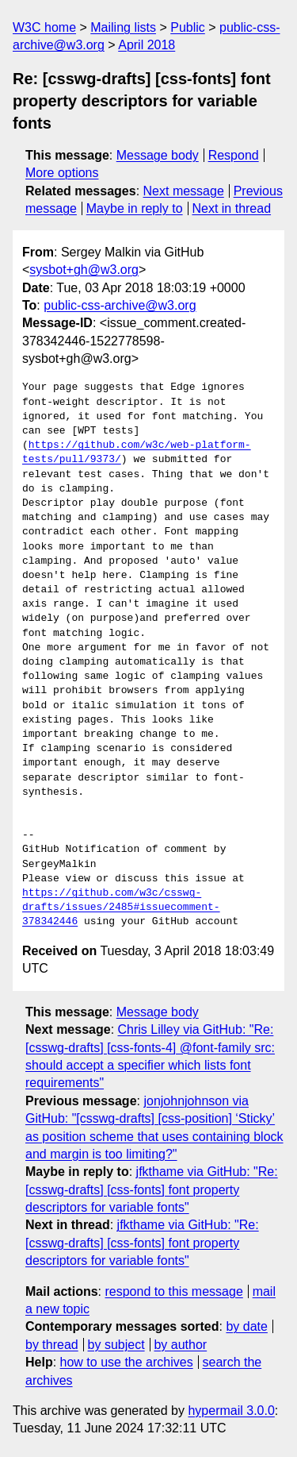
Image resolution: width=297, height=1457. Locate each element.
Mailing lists (123, 27)
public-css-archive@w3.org (120, 305)
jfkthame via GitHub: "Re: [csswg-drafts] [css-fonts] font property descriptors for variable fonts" (151, 1189)
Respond (233, 155)
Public (187, 27)
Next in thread (231, 208)
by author (180, 1344)
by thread (51, 1344)
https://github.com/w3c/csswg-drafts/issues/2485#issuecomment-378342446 (121, 907)
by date (246, 1326)
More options (62, 172)
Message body (157, 155)
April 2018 (146, 45)
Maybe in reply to (134, 208)
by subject (116, 1344)
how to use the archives (126, 1362)
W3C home (44, 27)
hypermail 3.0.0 (231, 1410)
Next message (183, 191)
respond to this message (173, 1291)
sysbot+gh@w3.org (84, 269)
